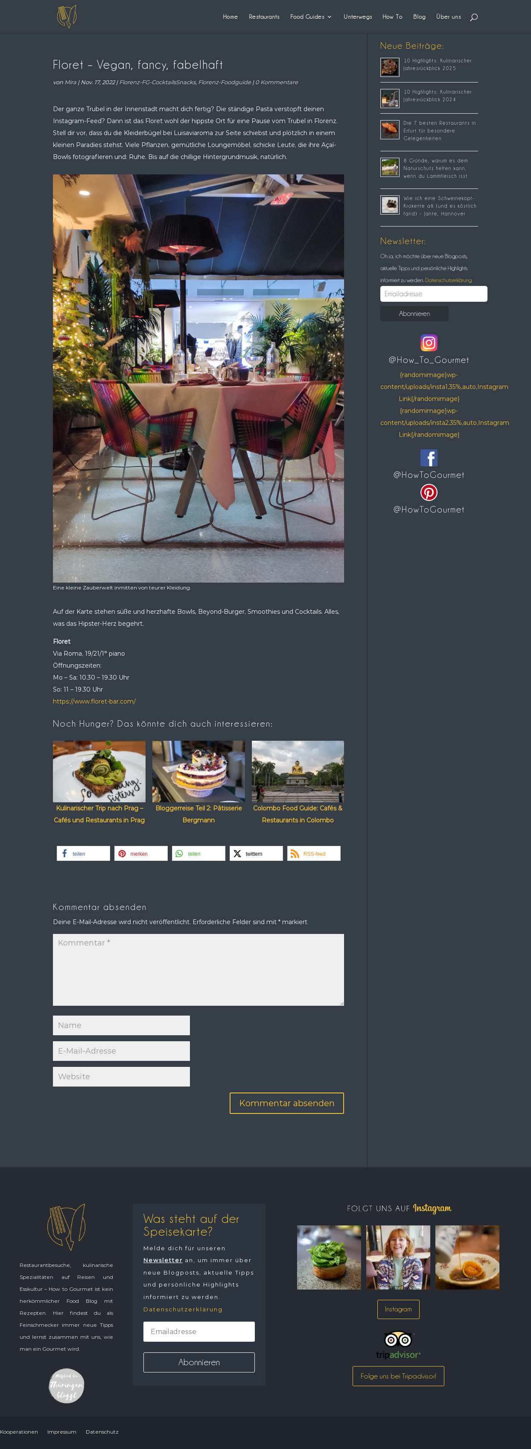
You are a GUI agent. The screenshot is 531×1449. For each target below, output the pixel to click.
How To (393, 17)
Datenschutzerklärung (448, 280)
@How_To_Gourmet (429, 360)
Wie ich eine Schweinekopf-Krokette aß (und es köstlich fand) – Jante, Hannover (440, 206)
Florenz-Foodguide (224, 82)
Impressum (61, 1431)
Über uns (448, 17)
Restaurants (264, 17)
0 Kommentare (276, 82)
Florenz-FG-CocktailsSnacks (157, 82)
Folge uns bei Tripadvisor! (398, 1376)
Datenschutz (102, 1431)
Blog (419, 17)
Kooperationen (19, 1431)
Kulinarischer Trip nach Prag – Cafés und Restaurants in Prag (99, 814)
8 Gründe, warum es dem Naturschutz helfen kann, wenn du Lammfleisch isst (436, 168)
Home (230, 17)
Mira (70, 82)
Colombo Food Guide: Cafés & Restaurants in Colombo (297, 814)
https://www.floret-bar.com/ (94, 701)
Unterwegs (358, 17)
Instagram (398, 1309)
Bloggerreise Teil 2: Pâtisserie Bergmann (198, 814)
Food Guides (307, 17)
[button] (83, 853)
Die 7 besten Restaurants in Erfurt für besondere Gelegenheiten (440, 131)
